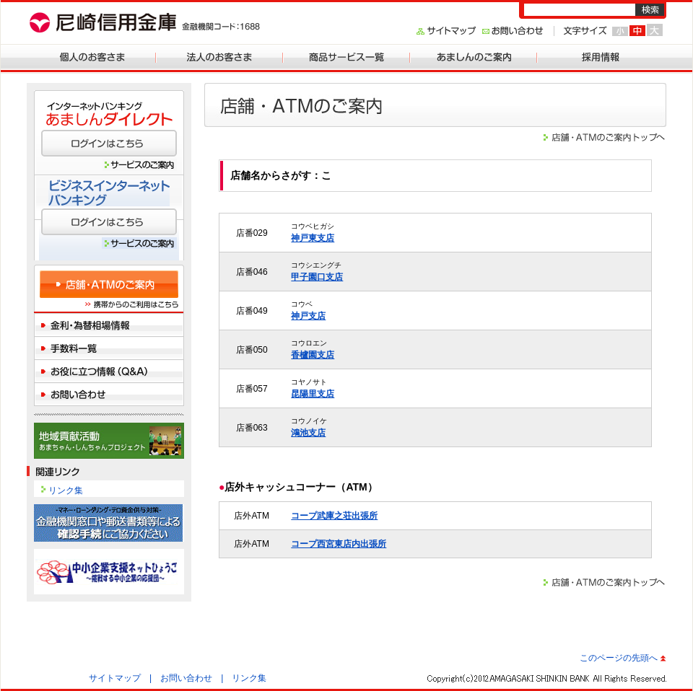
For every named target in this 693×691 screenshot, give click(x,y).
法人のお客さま (219, 56)
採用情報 (600, 56)
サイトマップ (115, 678)
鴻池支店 (308, 433)
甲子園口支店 (317, 277)
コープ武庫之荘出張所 (334, 516)
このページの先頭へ (619, 658)
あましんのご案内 (473, 56)
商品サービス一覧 (346, 56)
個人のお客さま (92, 56)
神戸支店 (308, 316)
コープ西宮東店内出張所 (338, 544)
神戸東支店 (312, 238)
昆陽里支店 (312, 394)
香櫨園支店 (312, 355)
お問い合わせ (186, 678)
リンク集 (65, 490)
